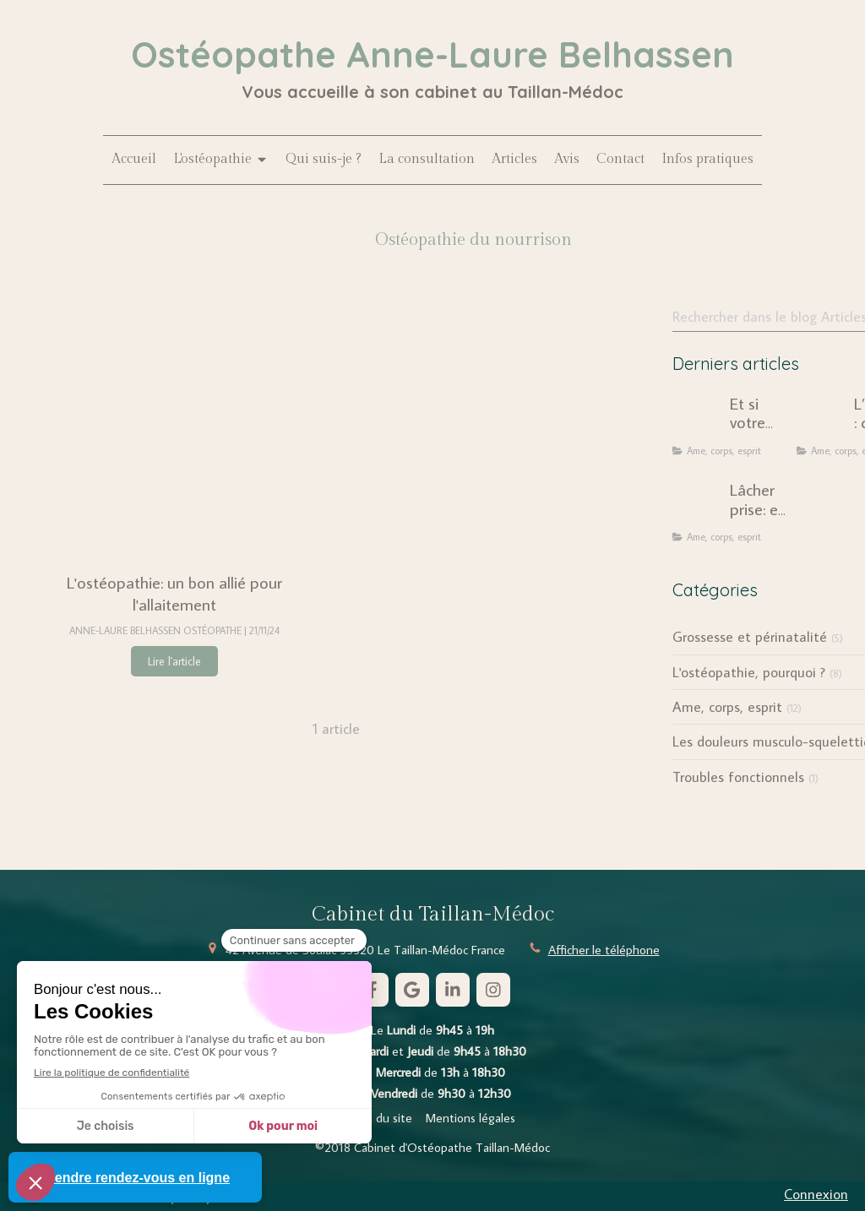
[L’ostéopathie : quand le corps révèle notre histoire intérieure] (822, 419)
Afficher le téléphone (604, 950)
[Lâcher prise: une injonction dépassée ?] (697, 506)
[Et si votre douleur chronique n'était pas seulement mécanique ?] (697, 419)
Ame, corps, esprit (727, 707)
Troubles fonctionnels (738, 777)
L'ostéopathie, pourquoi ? (748, 672)
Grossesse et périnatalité (749, 636)
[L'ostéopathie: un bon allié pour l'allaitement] (174, 428)
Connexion (816, 1194)
